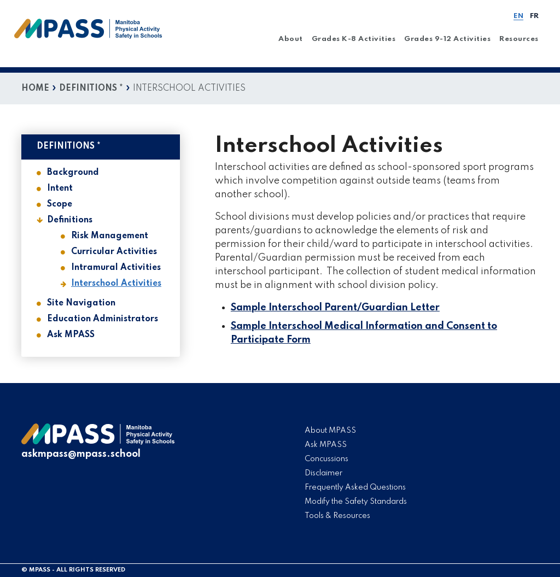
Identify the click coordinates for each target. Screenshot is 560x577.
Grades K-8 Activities (354, 39)
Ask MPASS (71, 335)
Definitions (69, 220)
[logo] (97, 442)
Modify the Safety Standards (356, 501)
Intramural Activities (116, 267)
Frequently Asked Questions (355, 487)
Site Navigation (81, 303)
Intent (60, 188)
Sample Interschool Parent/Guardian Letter (335, 308)
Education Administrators (102, 319)
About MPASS (330, 430)
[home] (88, 36)
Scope (59, 204)
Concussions (326, 459)
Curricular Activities (114, 252)
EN (518, 16)
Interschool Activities (116, 283)
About (290, 39)
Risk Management (109, 236)
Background (73, 172)
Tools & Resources (337, 516)
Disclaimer (323, 473)
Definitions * (91, 88)
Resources (519, 39)
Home (35, 88)
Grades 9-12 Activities (447, 39)
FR (534, 16)
